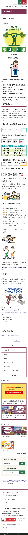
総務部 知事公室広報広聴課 (10, 335)
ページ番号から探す (10, 468)
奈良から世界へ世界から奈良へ (11, 370)
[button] (15, 2)
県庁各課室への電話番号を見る (11, 524)
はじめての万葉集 (8, 362)
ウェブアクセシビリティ (9, 499)
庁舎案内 (5, 528)
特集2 (5, 358)
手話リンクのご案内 (22, 519)
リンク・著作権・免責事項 (10, 495)
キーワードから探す (10, 459)
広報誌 (22, 480)
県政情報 (11, 480)
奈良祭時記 (7, 366)
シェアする (17, 341)
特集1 (5, 354)
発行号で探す (19, 481)
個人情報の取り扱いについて (11, 492)
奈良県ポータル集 (22, 453)
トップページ (4, 480)
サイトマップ (6, 502)
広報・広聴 (17, 480)
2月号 (7, 350)
